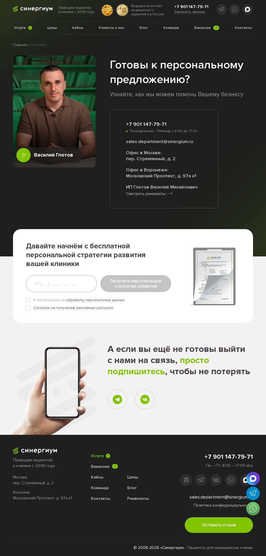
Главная (20, 45)
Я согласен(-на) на (79, 300)
